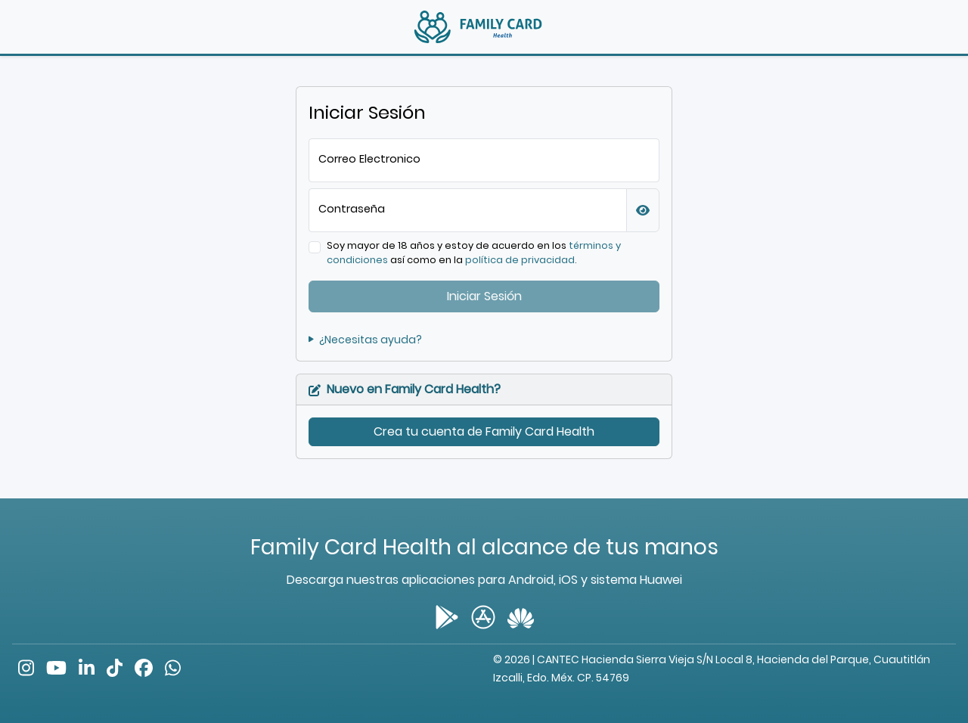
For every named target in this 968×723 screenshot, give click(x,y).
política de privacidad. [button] (521, 259)
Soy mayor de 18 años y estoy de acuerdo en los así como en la (474, 252)
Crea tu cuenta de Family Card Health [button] (484, 431)
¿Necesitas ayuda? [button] (365, 339)
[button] (643, 210)
